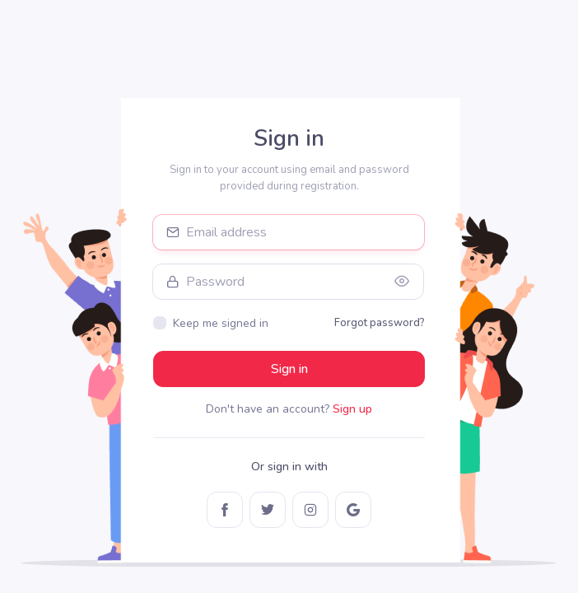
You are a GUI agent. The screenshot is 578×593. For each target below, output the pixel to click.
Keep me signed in (220, 323)
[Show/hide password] (402, 281)
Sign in (289, 369)
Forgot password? (379, 322)
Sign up (352, 409)
